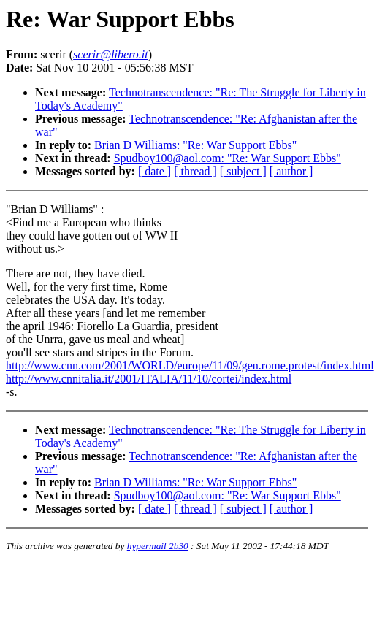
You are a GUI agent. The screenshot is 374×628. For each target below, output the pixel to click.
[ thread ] (195, 171)
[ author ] (291, 171)
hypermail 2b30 (157, 545)
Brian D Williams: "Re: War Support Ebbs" (195, 145)
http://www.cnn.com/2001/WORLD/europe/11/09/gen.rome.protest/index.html (190, 365)
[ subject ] (243, 171)
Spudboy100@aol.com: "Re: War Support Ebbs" (227, 158)
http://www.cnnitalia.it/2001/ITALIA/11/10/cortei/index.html (148, 378)
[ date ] (154, 171)
